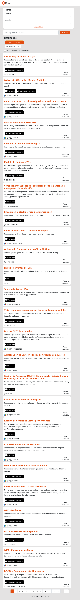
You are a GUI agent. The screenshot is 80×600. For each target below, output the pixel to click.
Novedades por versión (15, 42)
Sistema (8, 13)
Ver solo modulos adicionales (18, 51)
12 (54, 591)
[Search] (31, 32)
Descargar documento (14, 70)
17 (66, 591)
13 (58, 591)
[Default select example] (38, 16)
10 (45, 591)
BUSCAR (65, 33)
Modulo (8, 20)
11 (49, 591)
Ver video (10, 91)
